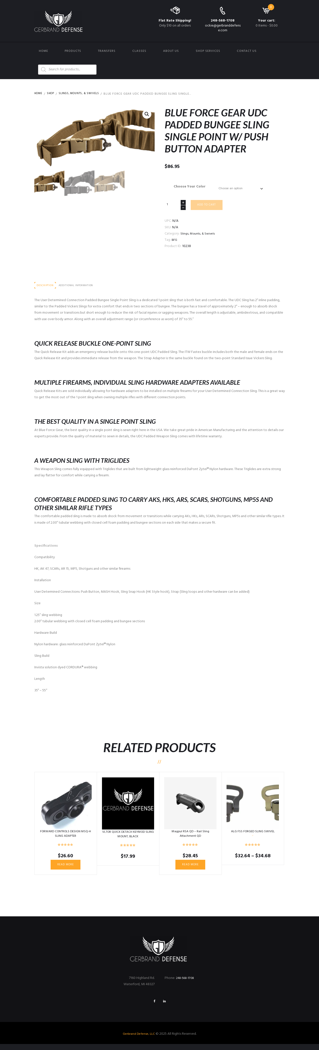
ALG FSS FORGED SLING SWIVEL (252, 835)
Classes (139, 51)
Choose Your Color (188, 186)
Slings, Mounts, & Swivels (83, 94)
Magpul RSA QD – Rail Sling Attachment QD (190, 837)
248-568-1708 (223, 21)
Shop (52, 94)
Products (73, 51)
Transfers (107, 51)
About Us (171, 51)
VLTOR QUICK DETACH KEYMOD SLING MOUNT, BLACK (128, 837)
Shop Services (208, 51)
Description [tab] (46, 288)
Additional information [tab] (80, 288)
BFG (175, 242)
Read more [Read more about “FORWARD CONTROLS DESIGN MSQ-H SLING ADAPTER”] (65, 868)
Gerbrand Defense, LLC (139, 1039)
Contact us (247, 51)
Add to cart (208, 206)
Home (43, 51)
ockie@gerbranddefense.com (223, 28)
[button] (146, 114)
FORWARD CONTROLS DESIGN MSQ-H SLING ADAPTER (65, 837)
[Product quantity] (175, 206)
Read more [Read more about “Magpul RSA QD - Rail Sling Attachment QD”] (190, 868)
